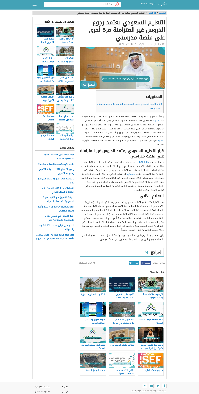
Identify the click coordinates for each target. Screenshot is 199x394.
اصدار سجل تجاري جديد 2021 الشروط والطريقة (56, 228)
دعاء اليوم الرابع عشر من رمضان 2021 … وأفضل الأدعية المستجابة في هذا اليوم (55, 237)
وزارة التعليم (143, 162)
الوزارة (161, 140)
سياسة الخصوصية (42, 386)
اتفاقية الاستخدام (42, 391)
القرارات (156, 121)
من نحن (65, 391)
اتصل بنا (65, 386)
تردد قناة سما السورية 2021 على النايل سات (55, 181)
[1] (134, 190)
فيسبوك (145, 263)
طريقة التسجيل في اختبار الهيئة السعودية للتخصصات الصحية (58, 199)
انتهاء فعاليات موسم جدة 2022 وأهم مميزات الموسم (56, 209)
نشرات (162, 4)
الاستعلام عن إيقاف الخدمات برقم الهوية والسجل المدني (58, 190)
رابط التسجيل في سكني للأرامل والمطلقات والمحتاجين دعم (59, 218)
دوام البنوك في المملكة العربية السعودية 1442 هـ (59, 157)
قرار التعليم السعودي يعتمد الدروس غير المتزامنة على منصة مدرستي (129, 104)
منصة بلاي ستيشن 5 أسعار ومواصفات (56, 164)
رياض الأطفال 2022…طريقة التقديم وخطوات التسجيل (56, 171)
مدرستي (131, 174)
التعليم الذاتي (155, 109)
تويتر (133, 263)
